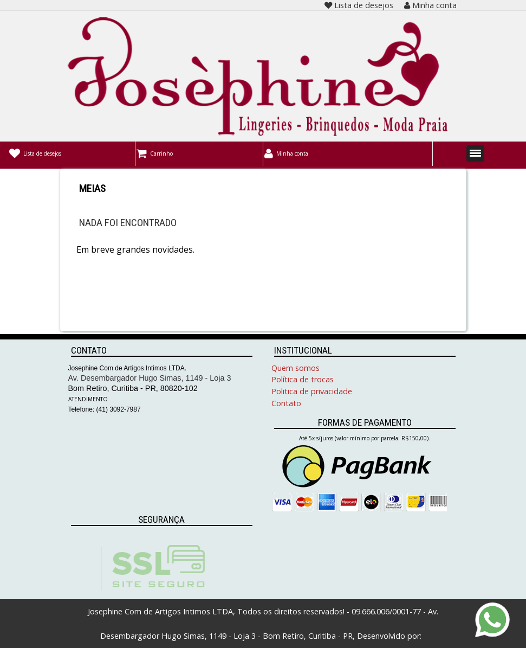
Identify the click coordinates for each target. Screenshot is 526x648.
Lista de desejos (358, 5)
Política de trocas (302, 379)
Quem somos (295, 368)
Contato (286, 403)
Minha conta (430, 5)
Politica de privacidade (311, 391)
